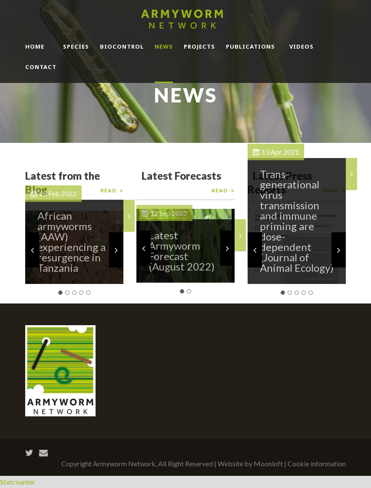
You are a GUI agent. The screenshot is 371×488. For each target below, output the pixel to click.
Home (34, 46)
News (164, 46)
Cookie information (317, 463)
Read (220, 190)
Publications (250, 46)
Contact (40, 67)
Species (76, 46)
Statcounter (17, 482)
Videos (301, 46)
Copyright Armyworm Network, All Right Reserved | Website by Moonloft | (174, 463)
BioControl (122, 46)
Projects (199, 46)
